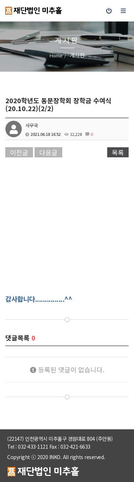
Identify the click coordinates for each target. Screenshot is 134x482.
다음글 (48, 152)
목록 (118, 152)
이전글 (19, 152)
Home (56, 55)
